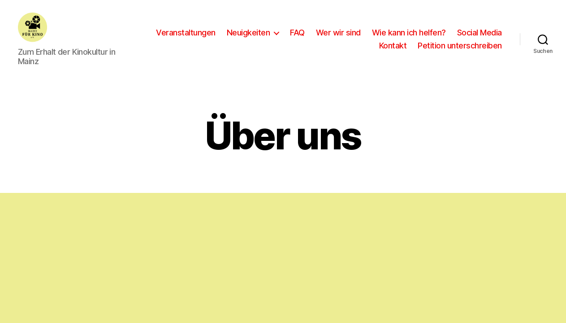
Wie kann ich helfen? (465, 33)
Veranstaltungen (242, 33)
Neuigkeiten (304, 33)
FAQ (353, 33)
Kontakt (393, 46)
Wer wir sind (394, 33)
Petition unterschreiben (460, 46)
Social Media (345, 46)
